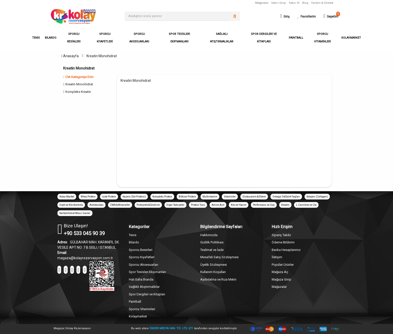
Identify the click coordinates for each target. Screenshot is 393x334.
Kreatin (285, 205)
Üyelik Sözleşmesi (213, 264)
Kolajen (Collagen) (317, 196)
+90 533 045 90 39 (84, 233)
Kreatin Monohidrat (101, 56)
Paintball (135, 301)
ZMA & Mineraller (120, 205)
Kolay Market (66, 196)
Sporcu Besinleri (140, 250)
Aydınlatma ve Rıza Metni (218, 279)
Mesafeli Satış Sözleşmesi (219, 257)
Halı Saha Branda (141, 279)
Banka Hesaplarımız (286, 250)
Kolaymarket (138, 316)
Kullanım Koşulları (213, 272)
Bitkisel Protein (187, 196)
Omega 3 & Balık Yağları (286, 196)
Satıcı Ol (294, 3)
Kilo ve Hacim (238, 205)
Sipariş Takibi (281, 235)
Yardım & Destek (322, 3)
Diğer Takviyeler (175, 205)
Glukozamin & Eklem (254, 196)
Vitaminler (230, 196)
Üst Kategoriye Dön (78, 77)
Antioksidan (96, 205)
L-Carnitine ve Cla (306, 205)
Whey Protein (88, 196)
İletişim (277, 257)
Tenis (132, 235)
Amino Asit (218, 205)
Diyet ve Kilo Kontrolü (71, 205)
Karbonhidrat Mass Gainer (74, 213)
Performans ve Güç (264, 205)
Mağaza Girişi (281, 279)
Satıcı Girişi (278, 3)
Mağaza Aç (280, 272)
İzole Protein (109, 196)
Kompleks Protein (162, 196)
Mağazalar (261, 3)
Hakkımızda (209, 235)
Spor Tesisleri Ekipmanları (147, 272)
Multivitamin (210, 196)
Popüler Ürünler (283, 264)
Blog (305, 3)
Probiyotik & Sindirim (148, 205)
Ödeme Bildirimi (283, 242)
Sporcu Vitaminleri (142, 309)
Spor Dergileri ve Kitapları (147, 294)
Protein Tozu (198, 205)
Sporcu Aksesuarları (143, 264)
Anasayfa (70, 56)
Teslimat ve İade (212, 250)
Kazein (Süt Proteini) (134, 196)
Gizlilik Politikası (212, 242)
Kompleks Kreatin (78, 92)
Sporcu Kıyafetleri (141, 257)
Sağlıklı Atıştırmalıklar (144, 287)
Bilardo (134, 242)
